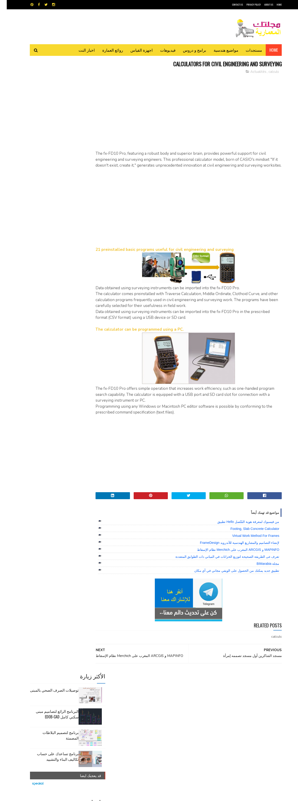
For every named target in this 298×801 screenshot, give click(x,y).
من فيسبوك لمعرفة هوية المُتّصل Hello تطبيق (241, 528)
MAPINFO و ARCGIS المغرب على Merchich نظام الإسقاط (231, 556)
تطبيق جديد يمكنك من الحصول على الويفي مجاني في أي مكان (230, 577)
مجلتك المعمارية (248, 795)
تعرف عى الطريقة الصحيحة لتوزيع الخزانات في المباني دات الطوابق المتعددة (221, 563)
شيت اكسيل (163, 704)
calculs (267, 72)
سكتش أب (181, 704)
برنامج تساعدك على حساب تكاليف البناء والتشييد (51, 148)
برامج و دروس (187, 50)
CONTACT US (230, 4)
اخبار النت (80, 50)
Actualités (252, 72)
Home (267, 50)
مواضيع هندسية (219, 50)
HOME (272, 4)
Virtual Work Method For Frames (249, 542)
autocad (141, 688)
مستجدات (247, 50)
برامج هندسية (167, 696)
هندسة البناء (159, 712)
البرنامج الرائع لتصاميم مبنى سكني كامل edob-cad (50, 106)
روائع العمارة (106, 50)
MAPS (171, 688)
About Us (262, 4)
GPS (184, 688)
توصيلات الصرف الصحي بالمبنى (47, 82)
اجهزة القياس (135, 50)
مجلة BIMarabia (261, 570)
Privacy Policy (247, 4)
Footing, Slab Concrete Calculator (248, 535)
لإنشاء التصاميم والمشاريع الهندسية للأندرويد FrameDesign (232, 549)
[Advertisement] (191, 110)
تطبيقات (150, 696)
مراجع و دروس (131, 704)
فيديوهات (161, 50)
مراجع (148, 704)
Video (158, 688)
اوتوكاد (183, 696)
